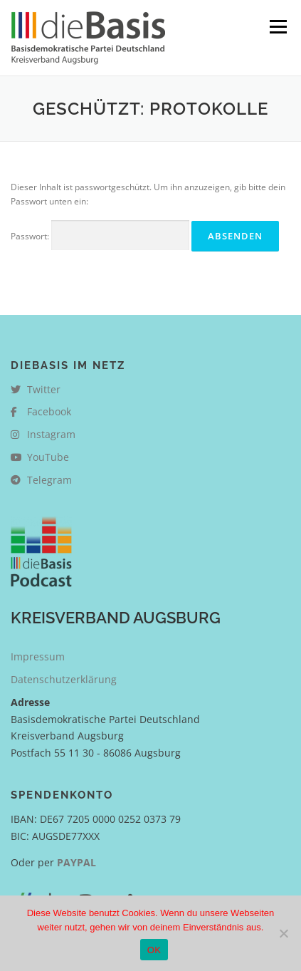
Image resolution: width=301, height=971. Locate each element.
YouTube (40, 457)
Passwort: (100, 235)
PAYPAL (76, 862)
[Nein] (283, 933)
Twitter (35, 389)
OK (154, 950)
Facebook (41, 411)
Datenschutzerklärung (64, 679)
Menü (276, 27)
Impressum (38, 656)
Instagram (43, 434)
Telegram (41, 480)
